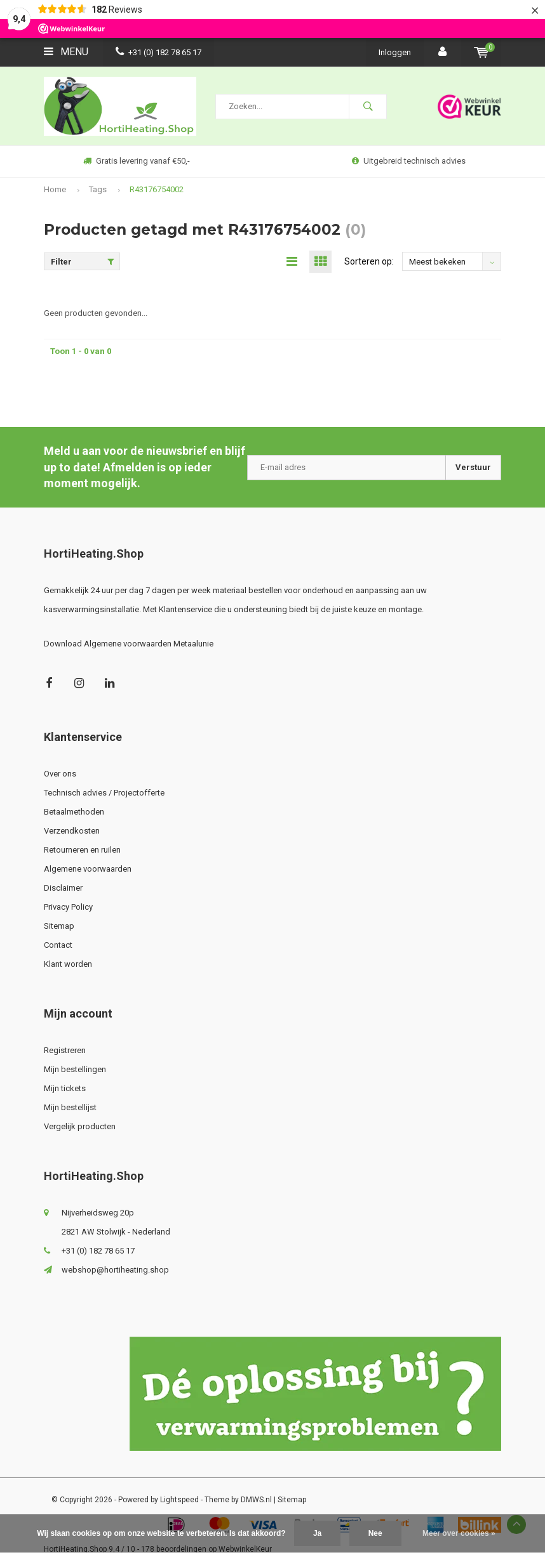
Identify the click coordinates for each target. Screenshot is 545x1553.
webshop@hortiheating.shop (115, 1270)
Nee (375, 1533)
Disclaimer (63, 888)
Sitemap (59, 926)
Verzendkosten (72, 831)
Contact (58, 945)
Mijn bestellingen (75, 1070)
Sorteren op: (369, 262)
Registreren (65, 1051)
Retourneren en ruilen (82, 850)
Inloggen (395, 52)
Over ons (60, 774)
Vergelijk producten (80, 1127)
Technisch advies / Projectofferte (104, 793)
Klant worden (68, 964)
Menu (66, 52)
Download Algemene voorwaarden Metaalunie (128, 644)
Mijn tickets (65, 1089)
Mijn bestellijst (70, 1108)
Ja (317, 1533)
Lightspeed (179, 1500)
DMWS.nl (256, 1500)
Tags (98, 189)
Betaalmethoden (74, 812)
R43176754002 (157, 189)
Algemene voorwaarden (87, 869)
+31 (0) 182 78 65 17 (158, 52)
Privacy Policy (68, 907)
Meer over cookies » (458, 1533)
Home (55, 189)
